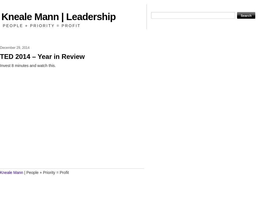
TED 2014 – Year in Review (42, 56)
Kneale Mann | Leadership (58, 16)
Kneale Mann (11, 172)
